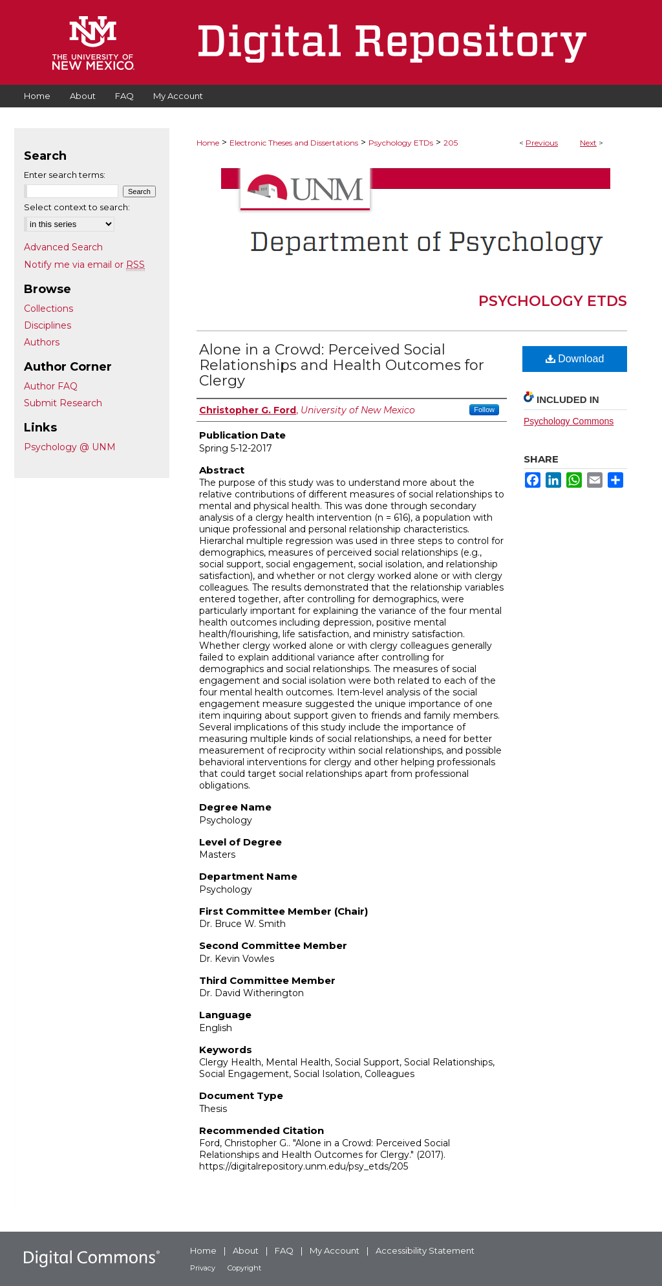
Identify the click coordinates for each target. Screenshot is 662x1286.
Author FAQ (51, 386)
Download (575, 358)
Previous (542, 142)
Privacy (202, 1267)
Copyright (244, 1267)
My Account (334, 1250)
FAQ (284, 1250)
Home (208, 142)
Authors (41, 342)
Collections (48, 308)
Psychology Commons (569, 421)
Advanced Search (63, 247)
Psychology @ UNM (70, 447)
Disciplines (47, 325)
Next (588, 142)
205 (450, 142)
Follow (484, 409)
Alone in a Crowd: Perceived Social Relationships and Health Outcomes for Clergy (341, 365)
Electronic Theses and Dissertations (294, 142)
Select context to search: (77, 207)
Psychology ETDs (400, 142)
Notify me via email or (84, 264)
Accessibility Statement (425, 1250)
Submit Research (63, 403)
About (246, 1250)
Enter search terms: (64, 174)
